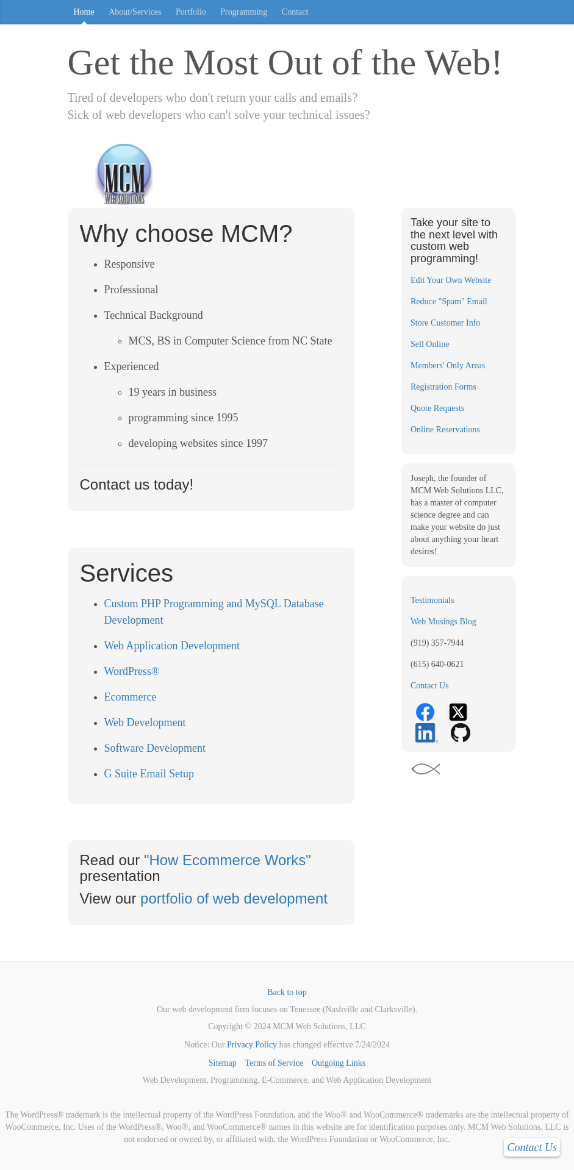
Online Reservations (445, 429)
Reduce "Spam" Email (449, 301)
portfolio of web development (234, 898)
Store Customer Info (445, 322)
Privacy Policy (252, 1044)
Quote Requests (437, 408)
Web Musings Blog (443, 621)
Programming (243, 11)
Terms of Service (274, 1063)
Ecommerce (130, 697)
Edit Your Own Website (451, 280)
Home (84, 11)
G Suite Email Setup (149, 774)
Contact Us (430, 685)
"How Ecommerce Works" (227, 860)
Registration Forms (443, 386)
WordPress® (132, 671)
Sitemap (223, 1063)
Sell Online (430, 344)
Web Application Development (172, 646)
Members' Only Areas (448, 365)
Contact (295, 11)
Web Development (145, 722)
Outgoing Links (338, 1063)
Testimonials (432, 600)
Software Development (155, 748)
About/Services (135, 11)
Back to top (287, 992)
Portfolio (191, 11)
